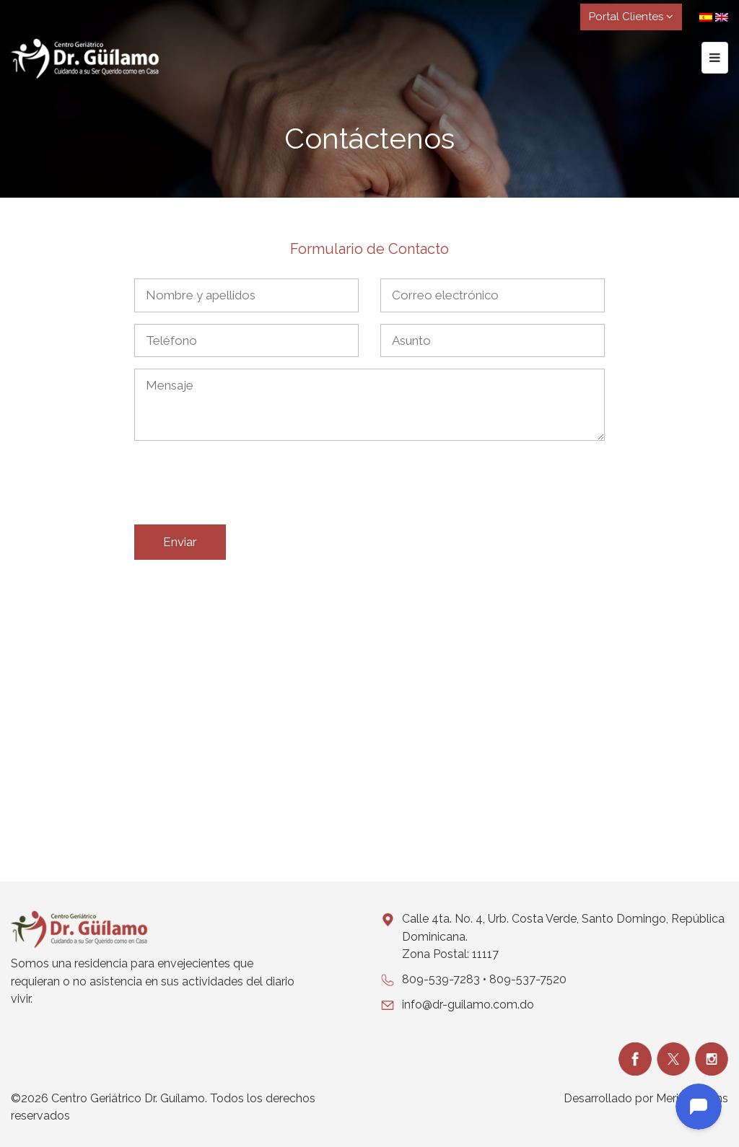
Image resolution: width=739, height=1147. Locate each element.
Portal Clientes (631, 16)
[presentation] (244, 485)
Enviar (180, 542)
